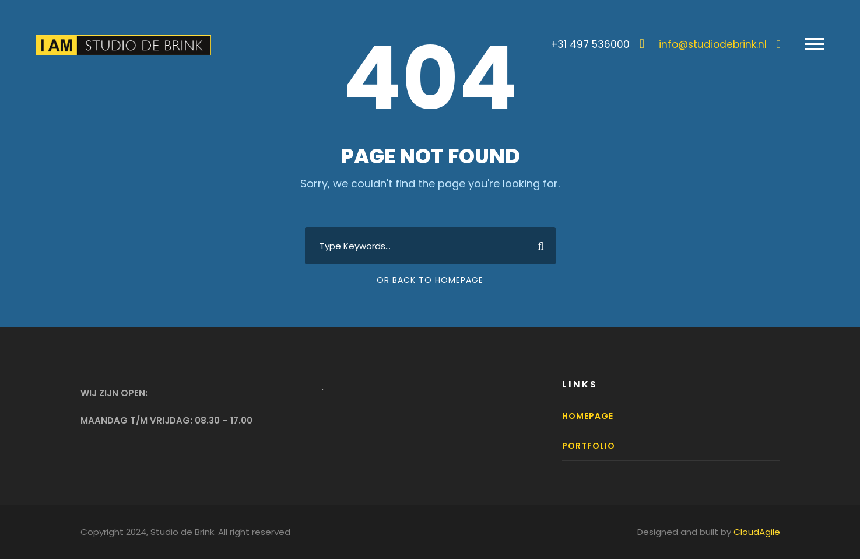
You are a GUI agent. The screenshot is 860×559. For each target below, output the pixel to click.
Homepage (587, 416)
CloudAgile (756, 532)
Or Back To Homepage (430, 280)
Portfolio (588, 446)
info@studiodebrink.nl (713, 44)
